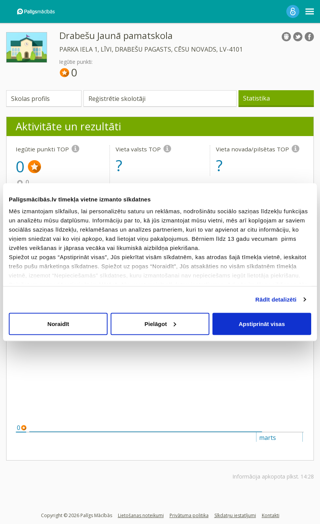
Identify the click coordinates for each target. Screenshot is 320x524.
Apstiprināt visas (261, 323)
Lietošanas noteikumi (141, 515)
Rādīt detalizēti (275, 299)
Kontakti (270, 515)
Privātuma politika (189, 515)
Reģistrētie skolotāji (116, 98)
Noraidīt (58, 323)
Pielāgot (160, 323)
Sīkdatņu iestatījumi (235, 515)
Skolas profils (30, 98)
